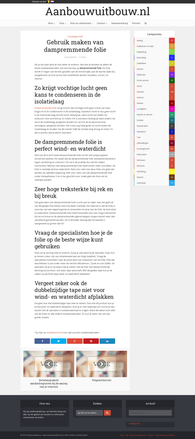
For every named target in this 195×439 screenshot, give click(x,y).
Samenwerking (119, 23)
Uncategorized (75, 36)
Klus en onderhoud (80, 23)
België (48, 1)
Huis (50, 23)
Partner (136, 23)
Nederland (52, 1)
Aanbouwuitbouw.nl (97, 11)
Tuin (61, 23)
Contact (101, 23)
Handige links (134, 423)
